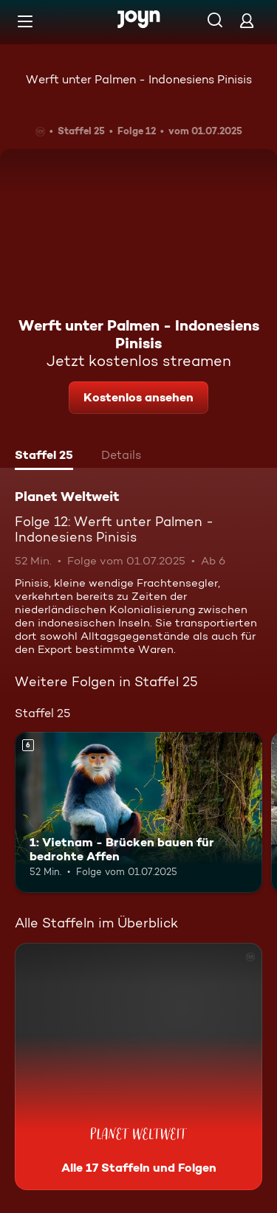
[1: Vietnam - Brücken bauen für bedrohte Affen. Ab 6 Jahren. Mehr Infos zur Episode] (138, 812)
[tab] (44, 456)
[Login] (246, 20)
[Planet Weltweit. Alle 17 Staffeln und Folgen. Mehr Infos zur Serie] (138, 1066)
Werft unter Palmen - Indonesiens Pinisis (139, 79)
